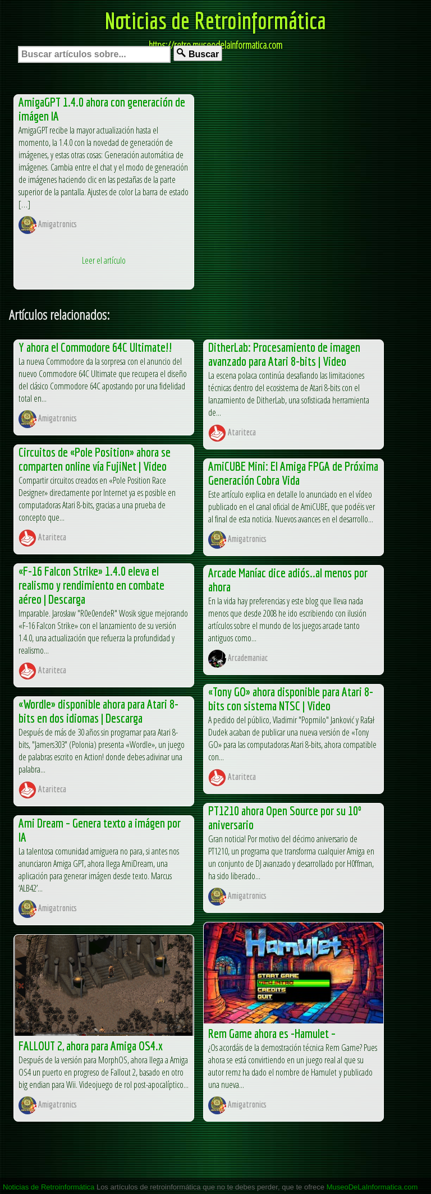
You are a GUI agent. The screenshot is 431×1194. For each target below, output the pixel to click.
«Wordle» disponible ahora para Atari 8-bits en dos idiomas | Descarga (98, 711)
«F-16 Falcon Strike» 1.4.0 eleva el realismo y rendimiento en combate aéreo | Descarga (91, 585)
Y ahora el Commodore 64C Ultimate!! (95, 347)
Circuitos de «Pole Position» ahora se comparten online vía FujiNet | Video (95, 459)
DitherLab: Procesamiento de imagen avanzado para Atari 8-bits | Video (284, 354)
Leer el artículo (104, 260)
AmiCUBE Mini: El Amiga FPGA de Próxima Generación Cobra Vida (293, 473)
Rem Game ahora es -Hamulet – (272, 1033)
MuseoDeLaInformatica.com (372, 1187)
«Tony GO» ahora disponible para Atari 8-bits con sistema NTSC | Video (290, 699)
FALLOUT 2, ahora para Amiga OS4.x (91, 1046)
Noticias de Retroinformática (215, 20)
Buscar (198, 53)
